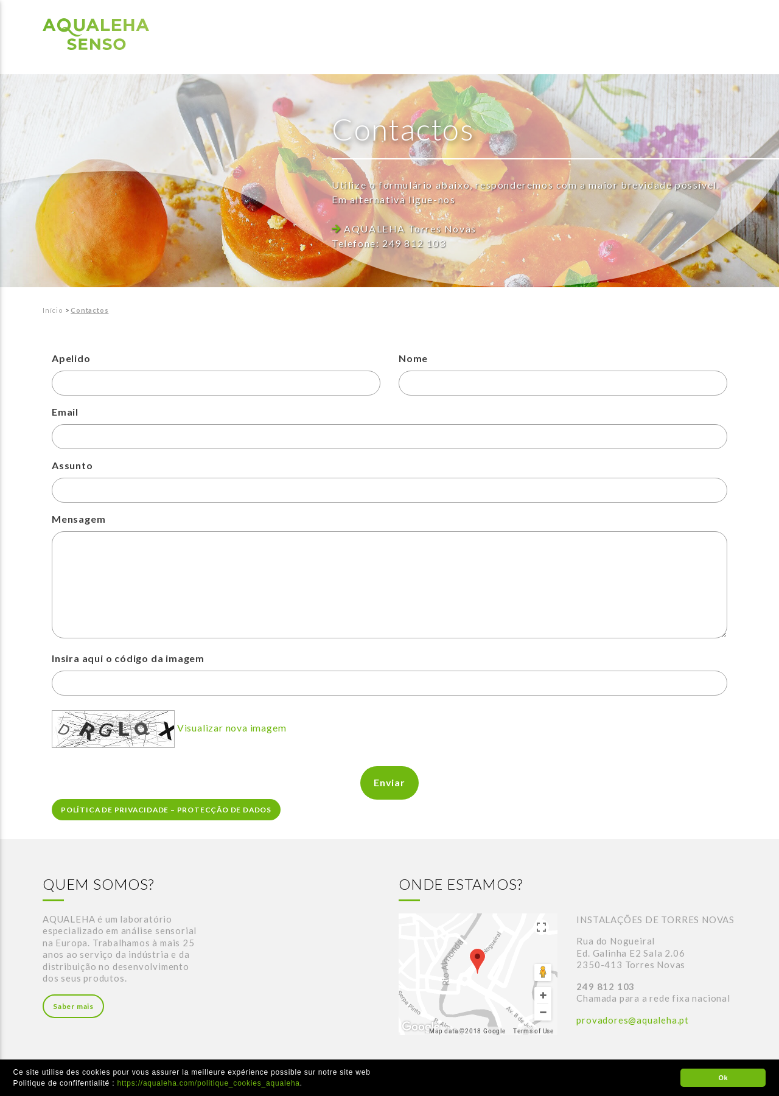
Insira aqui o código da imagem (128, 658)
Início (53, 309)
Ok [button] (723, 1077)
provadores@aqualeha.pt (632, 1019)
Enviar (389, 782)
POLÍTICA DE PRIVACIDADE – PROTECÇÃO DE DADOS (168, 809)
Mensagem (78, 519)
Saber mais (73, 1006)
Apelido (71, 357)
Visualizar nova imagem (232, 727)
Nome (413, 357)
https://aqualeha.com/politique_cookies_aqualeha (208, 1083)
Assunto (72, 465)
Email (65, 411)
